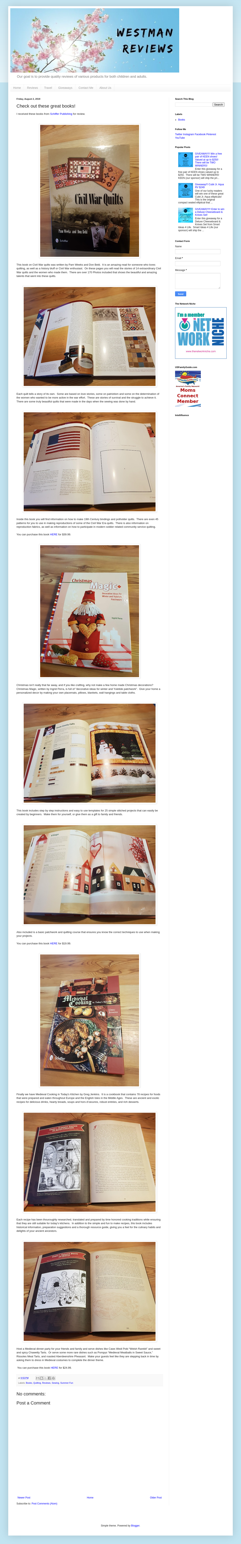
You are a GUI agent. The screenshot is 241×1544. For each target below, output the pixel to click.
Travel (48, 87)
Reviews (32, 87)
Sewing (55, 1383)
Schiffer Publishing (61, 113)
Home (17, 87)
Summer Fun (66, 1383)
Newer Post (24, 1497)
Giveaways (65, 87)
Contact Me (85, 87)
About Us (105, 87)
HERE (53, 534)
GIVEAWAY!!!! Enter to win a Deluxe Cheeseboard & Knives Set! (209, 212)
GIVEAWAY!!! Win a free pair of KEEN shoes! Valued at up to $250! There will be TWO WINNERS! (208, 159)
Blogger (135, 1525)
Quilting (37, 1383)
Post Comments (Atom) (44, 1503)
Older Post (156, 1497)
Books (29, 1383)
